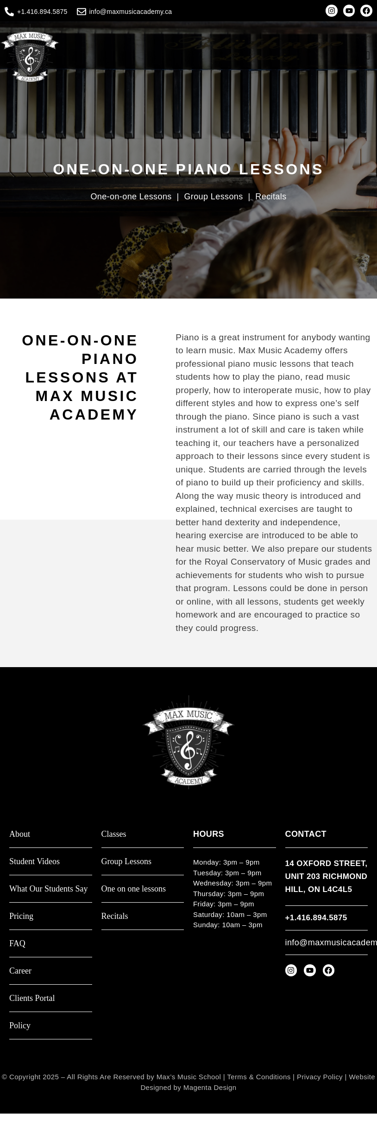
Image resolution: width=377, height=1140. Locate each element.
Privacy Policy (320, 1077)
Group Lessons (214, 196)
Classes (113, 834)
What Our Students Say (48, 889)
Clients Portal (32, 998)
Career (20, 971)
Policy (20, 1025)
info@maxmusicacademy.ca (130, 11)
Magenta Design (210, 1087)
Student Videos (34, 861)
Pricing (21, 916)
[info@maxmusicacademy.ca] (81, 11)
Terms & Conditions (258, 1077)
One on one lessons (133, 889)
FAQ (17, 943)
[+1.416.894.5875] (9, 11)
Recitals (270, 196)
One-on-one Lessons (130, 196)
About (19, 834)
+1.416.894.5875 (42, 11)
